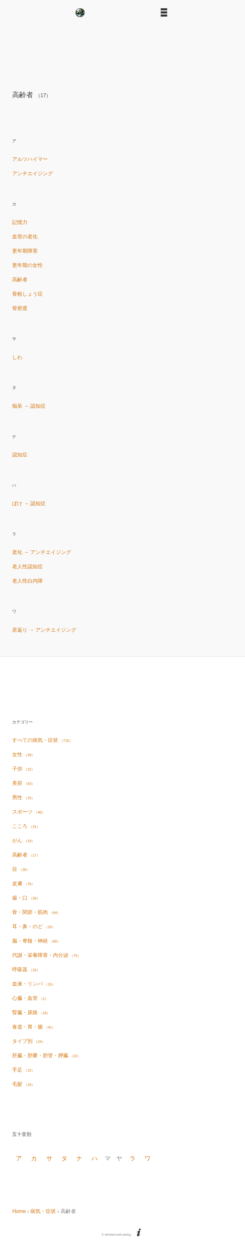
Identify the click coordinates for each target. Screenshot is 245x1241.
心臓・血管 (30, 998)
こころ (26, 826)
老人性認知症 (27, 566)
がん (23, 840)
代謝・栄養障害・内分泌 (46, 955)
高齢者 (19, 279)
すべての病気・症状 (42, 740)
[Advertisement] (122, 51)
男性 (23, 797)
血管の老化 (25, 236)
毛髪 (23, 1084)
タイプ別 (28, 1041)
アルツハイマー (30, 159)
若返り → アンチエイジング (44, 630)
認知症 (19, 454)
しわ (17, 357)
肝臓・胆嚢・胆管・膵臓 (46, 1055)
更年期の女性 (27, 265)
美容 (23, 783)
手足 (23, 1069)
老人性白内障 (27, 581)
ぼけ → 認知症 (29, 503)
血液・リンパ (33, 983)
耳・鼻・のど (33, 926)
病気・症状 (43, 1211)
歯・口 (26, 897)
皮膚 (23, 883)
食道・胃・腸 (33, 1026)
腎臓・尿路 (31, 1012)
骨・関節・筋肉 (36, 912)
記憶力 (19, 222)
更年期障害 (25, 251)
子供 (23, 768)
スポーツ (28, 811)
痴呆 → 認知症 (29, 406)
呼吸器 (26, 969)
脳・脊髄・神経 (36, 940)
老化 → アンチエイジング (41, 552)
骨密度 (19, 308)
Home (19, 1211)
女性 (23, 754)
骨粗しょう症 (27, 294)
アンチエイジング (32, 173)
